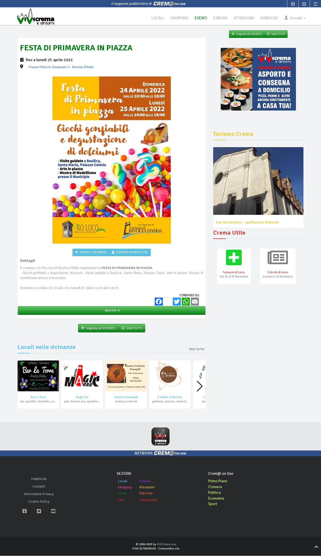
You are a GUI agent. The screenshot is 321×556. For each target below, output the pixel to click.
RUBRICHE (269, 18)
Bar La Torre (38, 397)
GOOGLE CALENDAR (90, 252)
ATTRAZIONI (243, 18)
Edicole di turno (278, 272)
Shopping (125, 487)
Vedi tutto (196, 349)
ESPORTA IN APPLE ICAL (130, 252)
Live (121, 500)
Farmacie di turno (234, 272)
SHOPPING (179, 18)
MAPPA (111, 311)
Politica (214, 492)
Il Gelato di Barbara (169, 397)
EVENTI (200, 18)
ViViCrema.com (166, 544)
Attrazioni (146, 487)
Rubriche (146, 493)
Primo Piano (218, 481)
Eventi (122, 493)
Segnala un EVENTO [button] (98, 328)
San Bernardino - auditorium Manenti (247, 222)
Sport (213, 504)
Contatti (39, 486)
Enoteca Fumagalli (126, 397)
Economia (216, 498)
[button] (199, 386)
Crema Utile (148, 500)
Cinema (144, 481)
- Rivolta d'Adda (61, 67)
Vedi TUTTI (131, 328)
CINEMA (220, 18)
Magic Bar (82, 397)
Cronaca (215, 487)
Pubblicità (38, 479)
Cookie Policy (38, 501)
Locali (122, 481)
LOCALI (157, 18)
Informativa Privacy (39, 494)
